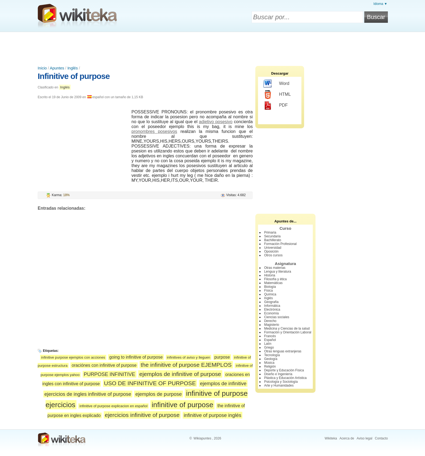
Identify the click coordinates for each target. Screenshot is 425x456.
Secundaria (272, 236)
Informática (272, 306)
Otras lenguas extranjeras (282, 351)
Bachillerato (272, 240)
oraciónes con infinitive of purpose (104, 365)
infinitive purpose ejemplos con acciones (73, 357)
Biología (270, 287)
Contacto (381, 438)
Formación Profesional (280, 244)
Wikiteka (331, 438)
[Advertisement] (212, 46)
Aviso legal (364, 438)
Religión (270, 366)
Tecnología (272, 355)
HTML (277, 94)
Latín (267, 344)
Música (269, 363)
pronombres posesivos (154, 131)
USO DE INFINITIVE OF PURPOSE (150, 383)
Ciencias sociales (276, 317)
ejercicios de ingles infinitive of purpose (87, 394)
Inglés (72, 68)
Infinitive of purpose (74, 76)
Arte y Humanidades (279, 385)
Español (270, 340)
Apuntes (57, 68)
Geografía (271, 302)
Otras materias (274, 268)
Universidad (272, 248)
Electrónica (272, 309)
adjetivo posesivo (216, 121)
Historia (269, 275)
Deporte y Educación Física (284, 370)
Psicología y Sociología (281, 382)
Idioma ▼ (380, 4)
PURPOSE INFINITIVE (109, 374)
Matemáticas (273, 283)
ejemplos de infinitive (223, 383)
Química (270, 294)
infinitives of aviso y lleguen (188, 357)
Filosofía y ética (275, 279)
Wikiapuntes (202, 438)
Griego (269, 347)
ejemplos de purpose (158, 394)
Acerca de (346, 438)
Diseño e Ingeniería (278, 374)
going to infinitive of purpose (136, 357)
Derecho (270, 321)
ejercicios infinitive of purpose (142, 415)
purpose (222, 357)
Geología (270, 359)
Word (276, 83)
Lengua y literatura (277, 271)
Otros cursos (273, 255)
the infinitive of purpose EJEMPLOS (186, 365)
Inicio (42, 68)
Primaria (270, 232)
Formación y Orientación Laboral (287, 332)
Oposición (271, 251)
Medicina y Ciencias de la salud (287, 328)
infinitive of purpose (182, 405)
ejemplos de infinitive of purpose (180, 374)
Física (268, 290)
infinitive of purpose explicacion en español (113, 406)
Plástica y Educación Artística (285, 378)
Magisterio (271, 325)
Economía (271, 313)
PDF (275, 105)
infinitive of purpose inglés (213, 415)
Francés (270, 336)
